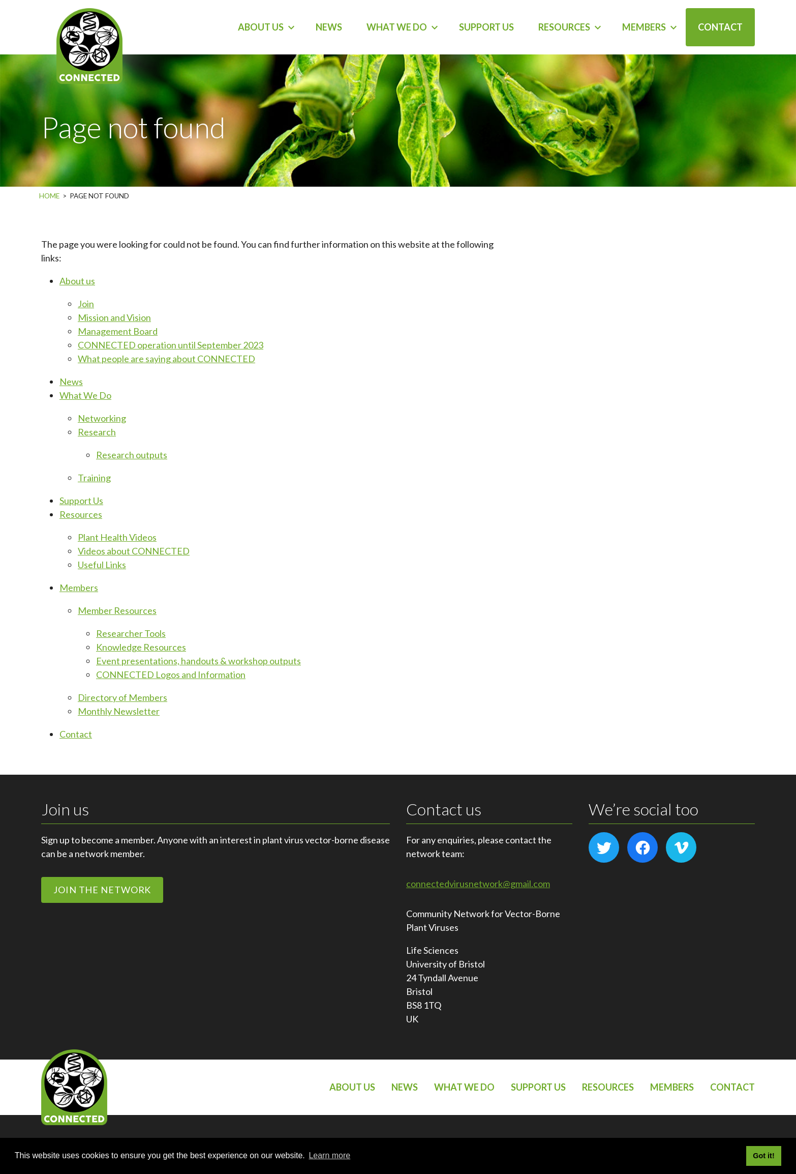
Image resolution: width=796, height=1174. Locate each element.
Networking (102, 418)
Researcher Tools (131, 633)
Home (49, 196)
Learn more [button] (329, 1155)
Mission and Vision (114, 317)
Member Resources (117, 610)
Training (94, 477)
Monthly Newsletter (119, 711)
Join (86, 303)
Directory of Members (122, 697)
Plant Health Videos (117, 537)
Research (97, 431)
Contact (720, 27)
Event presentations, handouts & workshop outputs (198, 660)
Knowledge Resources (141, 647)
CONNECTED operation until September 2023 (170, 344)
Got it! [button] (763, 1156)
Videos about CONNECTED (134, 550)
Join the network (102, 889)
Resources (564, 27)
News (329, 27)
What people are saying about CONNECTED (166, 358)
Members (644, 27)
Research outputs (131, 454)
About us (261, 27)
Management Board (118, 331)
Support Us (486, 27)
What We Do (396, 27)
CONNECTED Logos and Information (171, 674)
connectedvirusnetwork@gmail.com (478, 883)
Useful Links (102, 564)
